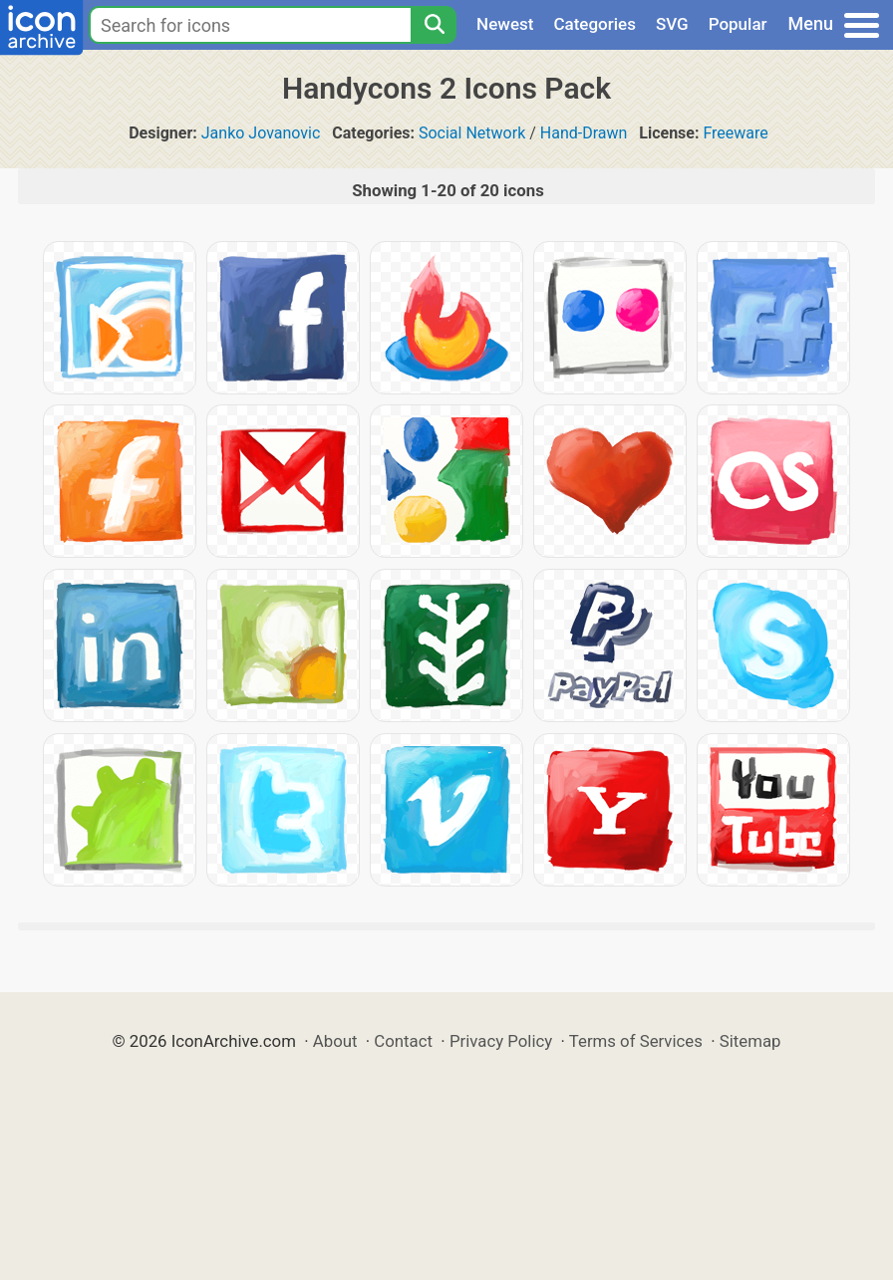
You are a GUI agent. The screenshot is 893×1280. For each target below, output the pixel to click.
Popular (738, 24)
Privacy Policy (500, 1041)
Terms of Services (636, 1041)
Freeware (735, 133)
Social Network (472, 133)
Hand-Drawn (584, 133)
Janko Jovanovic (261, 133)
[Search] (433, 25)
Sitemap (750, 1041)
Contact (403, 1041)
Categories (594, 24)
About (335, 1041)
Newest (504, 24)
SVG (672, 24)
